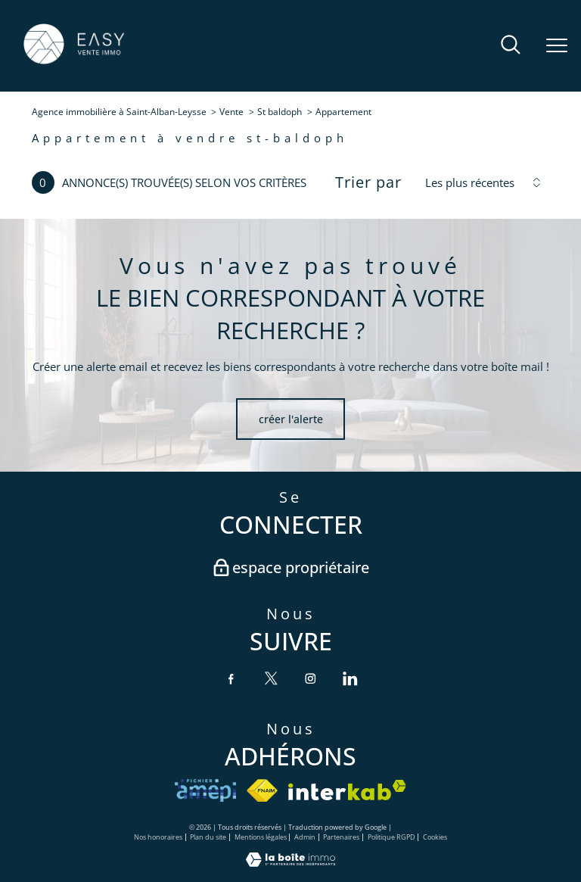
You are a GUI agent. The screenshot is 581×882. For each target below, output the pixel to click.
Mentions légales (261, 837)
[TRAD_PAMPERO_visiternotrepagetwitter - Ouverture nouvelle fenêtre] (270, 678)
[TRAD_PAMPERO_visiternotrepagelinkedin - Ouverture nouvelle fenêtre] (349, 678)
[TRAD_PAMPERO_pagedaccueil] (73, 62)
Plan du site (208, 837)
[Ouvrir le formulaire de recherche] (510, 46)
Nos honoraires (158, 837)
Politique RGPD (391, 837)
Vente (231, 111)
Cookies (435, 838)
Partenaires (341, 837)
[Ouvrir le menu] (557, 46)
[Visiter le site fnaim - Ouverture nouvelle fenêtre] (262, 790)
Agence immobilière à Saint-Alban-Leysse (119, 111)
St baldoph (279, 111)
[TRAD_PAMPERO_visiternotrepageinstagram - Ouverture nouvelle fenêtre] (310, 678)
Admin (304, 837)
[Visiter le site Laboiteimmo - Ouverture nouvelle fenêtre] (290, 863)
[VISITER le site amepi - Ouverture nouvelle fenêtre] (205, 790)
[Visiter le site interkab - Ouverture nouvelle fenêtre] (347, 790)
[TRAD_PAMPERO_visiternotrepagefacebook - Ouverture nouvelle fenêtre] (230, 678)
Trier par (368, 182)
